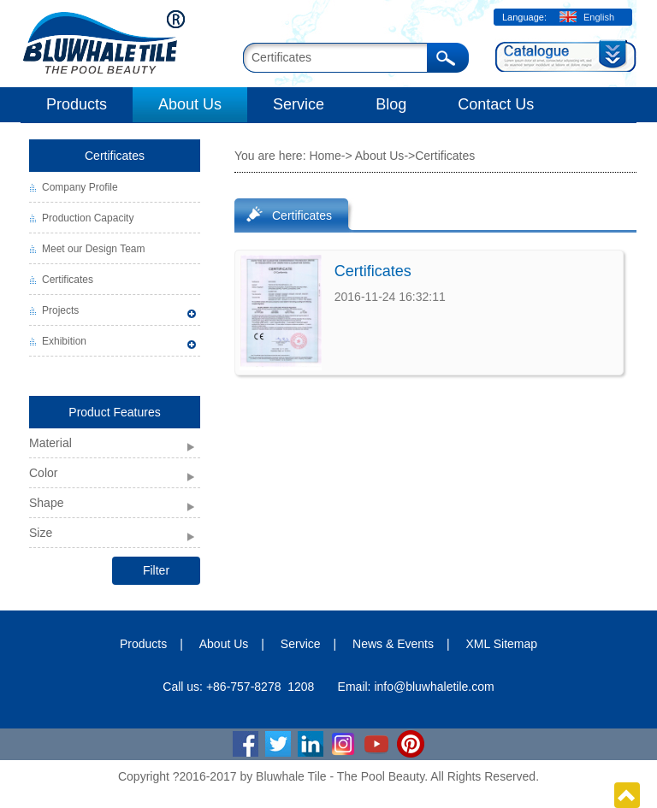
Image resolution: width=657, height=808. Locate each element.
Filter (156, 570)
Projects (60, 310)
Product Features (114, 412)
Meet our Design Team (93, 249)
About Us (190, 104)
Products (76, 104)
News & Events (393, 644)
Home (324, 155)
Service (298, 104)
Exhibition (64, 341)
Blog (391, 104)
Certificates (115, 155)
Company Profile (80, 187)
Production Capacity (87, 218)
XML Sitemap (502, 644)
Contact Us (496, 104)
